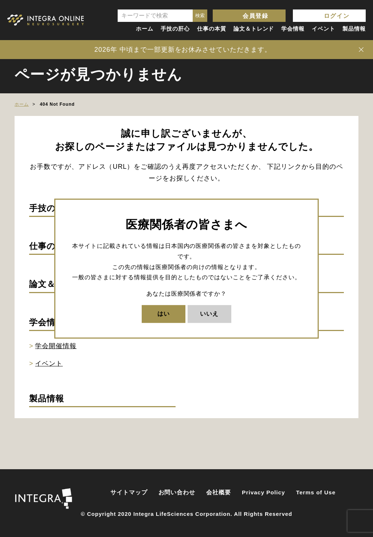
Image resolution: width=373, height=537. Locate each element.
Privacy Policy (263, 492)
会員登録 (255, 16)
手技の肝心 (175, 29)
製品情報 (354, 29)
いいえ (209, 314)
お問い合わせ (177, 492)
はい (163, 314)
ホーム (144, 29)
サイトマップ (129, 492)
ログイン (336, 16)
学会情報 (293, 29)
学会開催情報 (55, 346)
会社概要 (218, 492)
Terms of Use (316, 492)
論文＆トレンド (253, 29)
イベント (323, 29)
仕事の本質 (211, 29)
